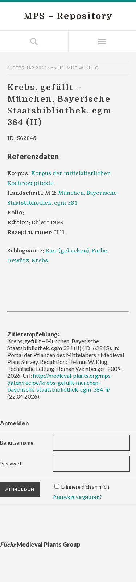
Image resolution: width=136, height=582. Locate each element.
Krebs (40, 260)
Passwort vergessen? (77, 497)
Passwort (11, 463)
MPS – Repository (68, 16)
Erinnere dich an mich (85, 487)
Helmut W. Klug (78, 67)
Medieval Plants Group (40, 544)
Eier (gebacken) (67, 250)
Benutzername (16, 443)
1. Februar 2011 (27, 67)
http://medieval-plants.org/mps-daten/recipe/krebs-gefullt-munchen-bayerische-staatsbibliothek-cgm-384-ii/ (60, 382)
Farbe (99, 250)
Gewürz (18, 260)
